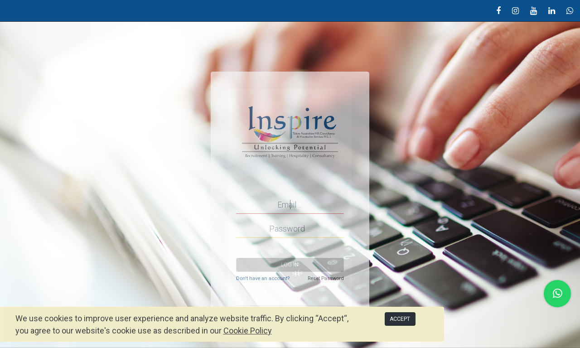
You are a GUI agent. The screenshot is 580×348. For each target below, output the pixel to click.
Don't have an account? (263, 278)
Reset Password (326, 278)
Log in (290, 264)
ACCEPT (400, 319)
